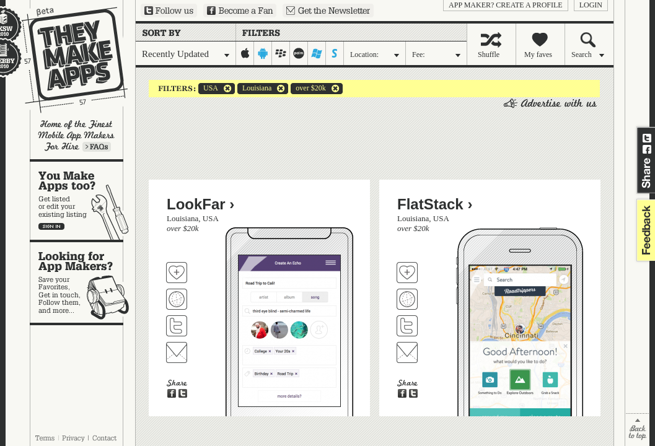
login (590, 5)
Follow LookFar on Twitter (176, 325)
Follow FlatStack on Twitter (407, 325)
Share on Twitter (647, 138)
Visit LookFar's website (176, 299)
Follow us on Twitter (169, 10)
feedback (644, 230)
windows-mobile (317, 53)
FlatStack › (434, 204)
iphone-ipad (245, 53)
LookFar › (200, 204)
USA (208, 88)
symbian (335, 53)
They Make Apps (67, 60)
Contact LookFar (176, 352)
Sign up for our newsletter (328, 10)
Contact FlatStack (407, 352)
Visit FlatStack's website (407, 299)
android (263, 53)
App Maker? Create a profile (506, 5)
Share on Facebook (647, 149)
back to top (637, 429)
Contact (105, 438)
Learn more (96, 147)
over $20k (308, 88)
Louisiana (254, 88)
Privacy (73, 438)
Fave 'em (176, 272)
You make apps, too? (82, 201)
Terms (44, 438)
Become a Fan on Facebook (239, 10)
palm (299, 53)
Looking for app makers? (82, 282)
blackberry (281, 53)
